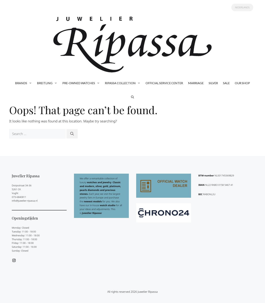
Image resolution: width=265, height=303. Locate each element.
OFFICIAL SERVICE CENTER (164, 83)
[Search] (72, 134)
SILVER (213, 83)
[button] (132, 97)
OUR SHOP (242, 83)
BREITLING (48, 83)
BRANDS (24, 83)
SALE (226, 83)
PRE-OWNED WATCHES (82, 83)
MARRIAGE (196, 83)
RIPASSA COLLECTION (124, 83)
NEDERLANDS (242, 7)
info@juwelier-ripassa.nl (25, 200)
